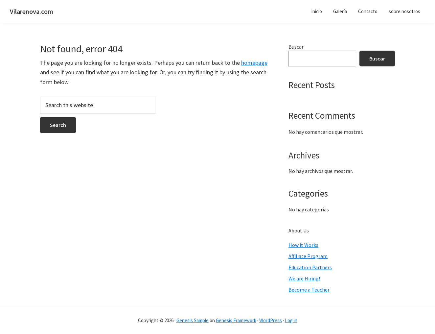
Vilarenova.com (31, 11)
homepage (254, 62)
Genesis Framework (236, 320)
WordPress (270, 320)
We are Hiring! (304, 278)
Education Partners (310, 267)
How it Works (303, 245)
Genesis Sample (192, 320)
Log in (291, 320)
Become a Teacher (309, 289)
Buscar (296, 46)
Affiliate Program (308, 256)
